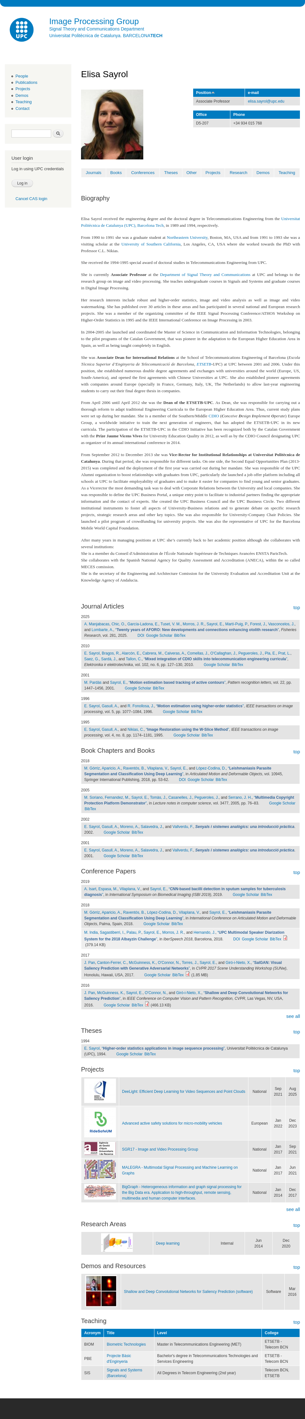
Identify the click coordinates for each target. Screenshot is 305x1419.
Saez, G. (91, 659)
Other (191, 172)
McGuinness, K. (142, 962)
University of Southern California (151, 244)
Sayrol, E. (215, 624)
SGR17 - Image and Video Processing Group (160, 1149)
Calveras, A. (175, 653)
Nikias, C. (136, 729)
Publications (26, 82)
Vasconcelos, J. (281, 624)
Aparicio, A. (111, 768)
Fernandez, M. (117, 797)
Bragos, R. (111, 653)
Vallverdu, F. (183, 826)
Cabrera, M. (152, 653)
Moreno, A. (129, 826)
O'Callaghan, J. (223, 653)
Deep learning (168, 1243)
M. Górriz (92, 768)
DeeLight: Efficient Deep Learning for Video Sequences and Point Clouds (183, 1091)
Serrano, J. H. (240, 797)
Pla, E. (270, 653)
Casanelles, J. (180, 797)
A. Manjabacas (96, 624)
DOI (141, 635)
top (296, 607)
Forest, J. (258, 624)
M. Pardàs (93, 682)
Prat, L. (284, 653)
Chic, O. (118, 624)
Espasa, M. (108, 889)
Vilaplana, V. (157, 768)
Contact (23, 108)
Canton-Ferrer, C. (112, 962)
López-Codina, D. (211, 768)
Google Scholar (159, 635)
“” (197, 630)
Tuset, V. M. (170, 624)
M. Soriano (93, 797)
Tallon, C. (134, 659)
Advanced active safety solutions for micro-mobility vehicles (172, 1123)
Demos (22, 95)
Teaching (24, 101)
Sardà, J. (108, 659)
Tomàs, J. (158, 797)
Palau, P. (133, 932)
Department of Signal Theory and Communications (205, 274)
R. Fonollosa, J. (141, 706)
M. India (91, 932)
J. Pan (89, 962)
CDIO (214, 416)
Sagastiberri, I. (112, 932)
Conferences (143, 172)
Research (238, 172)
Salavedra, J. (152, 826)
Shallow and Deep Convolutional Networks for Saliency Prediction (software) (188, 1291)
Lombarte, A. (102, 630)
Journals (93, 172)
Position (205, 93)
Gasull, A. (110, 706)
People (22, 76)
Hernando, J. (204, 932)
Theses (171, 172)
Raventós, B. (134, 768)
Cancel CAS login (31, 198)
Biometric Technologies (126, 1344)
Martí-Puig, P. (236, 624)
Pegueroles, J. (250, 653)
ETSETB (204, 364)
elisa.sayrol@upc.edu (266, 101)
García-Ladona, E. (143, 624)
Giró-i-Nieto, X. (238, 962)
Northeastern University (187, 237)
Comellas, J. (197, 653)
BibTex (180, 635)
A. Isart (90, 889)
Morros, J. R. (194, 624)
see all (293, 1016)
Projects (23, 88)
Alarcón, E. (131, 653)
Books (116, 172)
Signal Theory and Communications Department (96, 28)
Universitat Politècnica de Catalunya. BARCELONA (105, 35)
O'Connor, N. (169, 962)
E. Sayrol (92, 653)
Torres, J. (189, 962)
